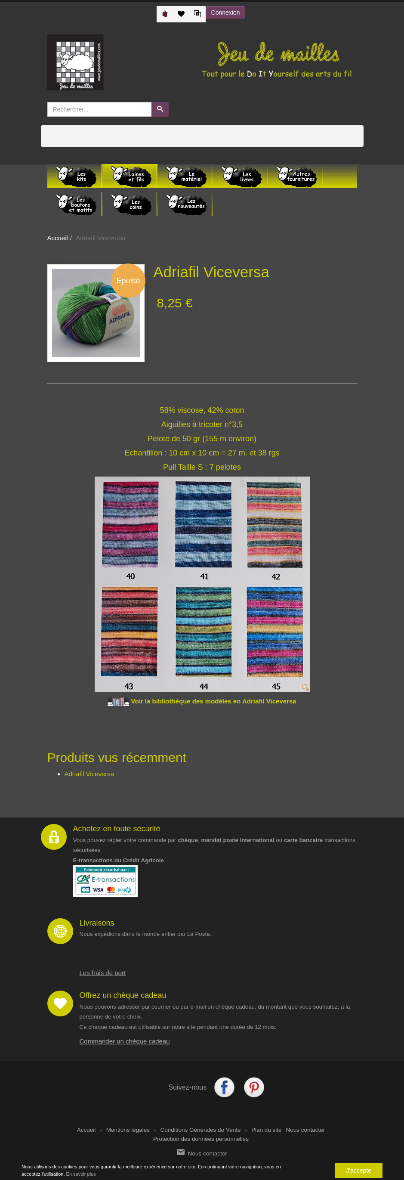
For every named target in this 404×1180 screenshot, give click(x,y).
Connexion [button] (225, 12)
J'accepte (358, 1170)
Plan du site (266, 1130)
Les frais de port (103, 972)
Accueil (57, 238)
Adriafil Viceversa (89, 773)
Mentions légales (128, 1130)
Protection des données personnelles (201, 1139)
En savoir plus (81, 1174)
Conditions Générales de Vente (200, 1130)
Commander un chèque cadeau (125, 1041)
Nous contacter (305, 1130)
